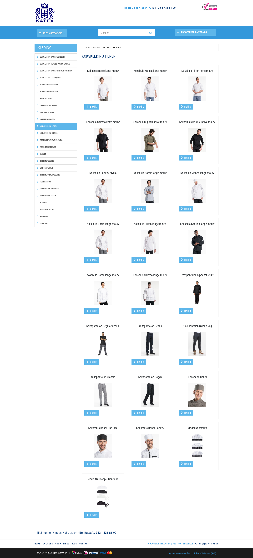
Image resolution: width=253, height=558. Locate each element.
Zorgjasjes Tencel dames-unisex (53, 64)
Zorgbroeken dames (47, 85)
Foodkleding (44, 182)
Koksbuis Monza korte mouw (150, 70)
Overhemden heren (47, 105)
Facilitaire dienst (46, 147)
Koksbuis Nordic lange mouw (150, 173)
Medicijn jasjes (45, 209)
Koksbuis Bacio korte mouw (103, 70)
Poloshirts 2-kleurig (48, 189)
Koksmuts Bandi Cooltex (150, 428)
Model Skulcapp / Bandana (102, 479)
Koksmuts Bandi (197, 377)
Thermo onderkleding (48, 175)
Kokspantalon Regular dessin (103, 326)
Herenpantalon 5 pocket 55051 (197, 275)
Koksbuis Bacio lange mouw (103, 224)
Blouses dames (45, 98)
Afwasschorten (45, 112)
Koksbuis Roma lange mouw (103, 275)
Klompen (42, 216)
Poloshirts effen (46, 196)
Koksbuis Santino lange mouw (197, 224)
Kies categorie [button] (52, 33)
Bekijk (92, 106)
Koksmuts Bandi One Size (102, 428)
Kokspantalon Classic (103, 377)
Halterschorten (46, 119)
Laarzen (42, 223)
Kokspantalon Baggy (150, 377)
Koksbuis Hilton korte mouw (197, 70)
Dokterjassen (45, 168)
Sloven (41, 154)
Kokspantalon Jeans (150, 326)
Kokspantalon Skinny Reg (197, 326)
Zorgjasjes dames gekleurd (51, 57)
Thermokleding (45, 161)
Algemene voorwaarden (179, 553)
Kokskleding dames (47, 133)
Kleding (96, 47)
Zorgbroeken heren (47, 91)
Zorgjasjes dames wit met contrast (55, 71)
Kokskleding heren (47, 126)
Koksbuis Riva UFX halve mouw (197, 122)
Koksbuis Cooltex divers (102, 173)
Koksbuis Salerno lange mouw (150, 275)
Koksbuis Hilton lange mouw (150, 224)
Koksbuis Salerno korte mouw (103, 122)
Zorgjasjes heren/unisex (50, 78)
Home (87, 47)
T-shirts (42, 202)
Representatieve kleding (49, 140)
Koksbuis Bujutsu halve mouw (150, 122)
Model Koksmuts (197, 428)
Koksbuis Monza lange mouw (197, 173)
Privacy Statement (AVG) (205, 553)
